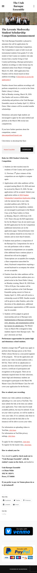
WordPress (23, 569)
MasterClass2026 (9, 149)
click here (12, 430)
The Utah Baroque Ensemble (18, 6)
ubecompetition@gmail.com (12, 135)
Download (26, 149)
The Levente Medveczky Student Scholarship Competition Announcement (18, 32)
